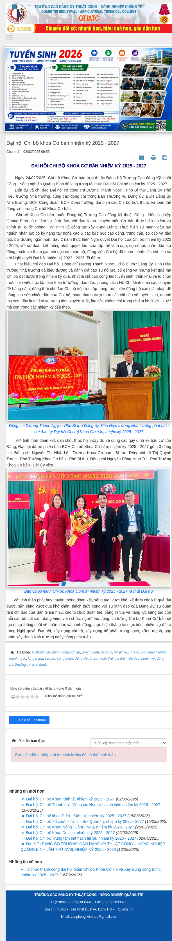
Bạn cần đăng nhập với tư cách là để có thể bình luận (65, 755)
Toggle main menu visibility (9, 36)
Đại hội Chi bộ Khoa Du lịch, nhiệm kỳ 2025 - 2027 (70, 832)
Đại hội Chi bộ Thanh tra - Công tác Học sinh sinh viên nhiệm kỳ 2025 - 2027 (93, 804)
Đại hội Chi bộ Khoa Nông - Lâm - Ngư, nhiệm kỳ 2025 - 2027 (80, 827)
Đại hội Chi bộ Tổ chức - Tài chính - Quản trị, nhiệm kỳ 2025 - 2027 (85, 821)
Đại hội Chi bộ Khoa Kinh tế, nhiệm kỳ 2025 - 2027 (70, 799)
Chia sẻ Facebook (32, 720)
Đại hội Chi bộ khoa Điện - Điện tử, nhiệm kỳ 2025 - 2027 (76, 816)
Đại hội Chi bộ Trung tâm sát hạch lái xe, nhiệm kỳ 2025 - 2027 (81, 838)
